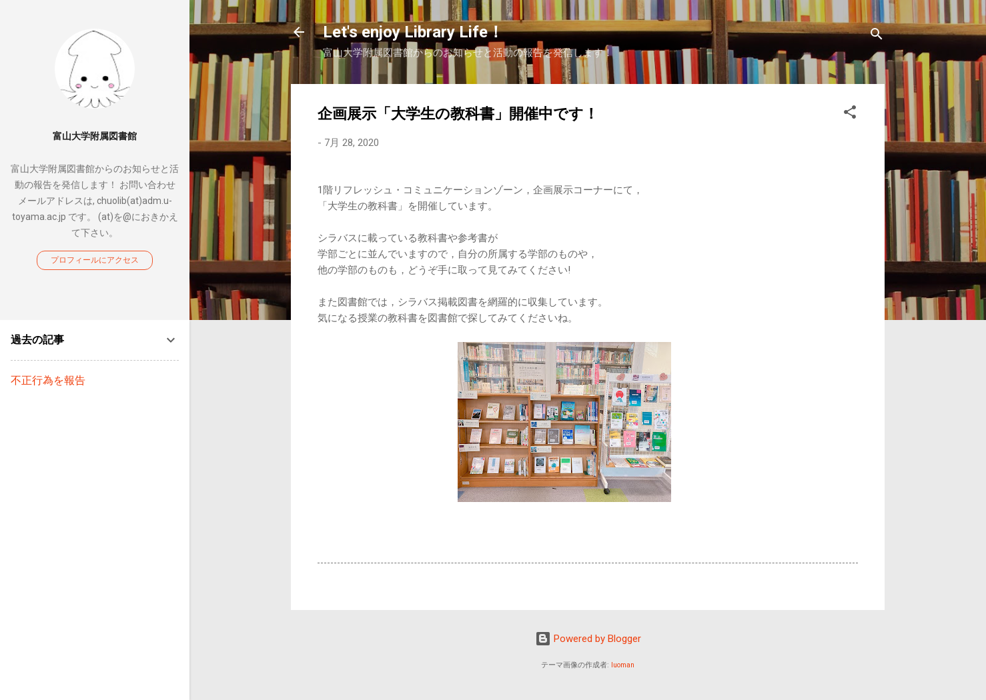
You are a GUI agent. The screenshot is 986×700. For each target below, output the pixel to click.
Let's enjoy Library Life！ (413, 32)
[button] (850, 114)
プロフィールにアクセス (95, 260)
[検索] (877, 36)
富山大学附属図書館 (95, 136)
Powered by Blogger (588, 639)
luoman (622, 665)
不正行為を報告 (48, 380)
